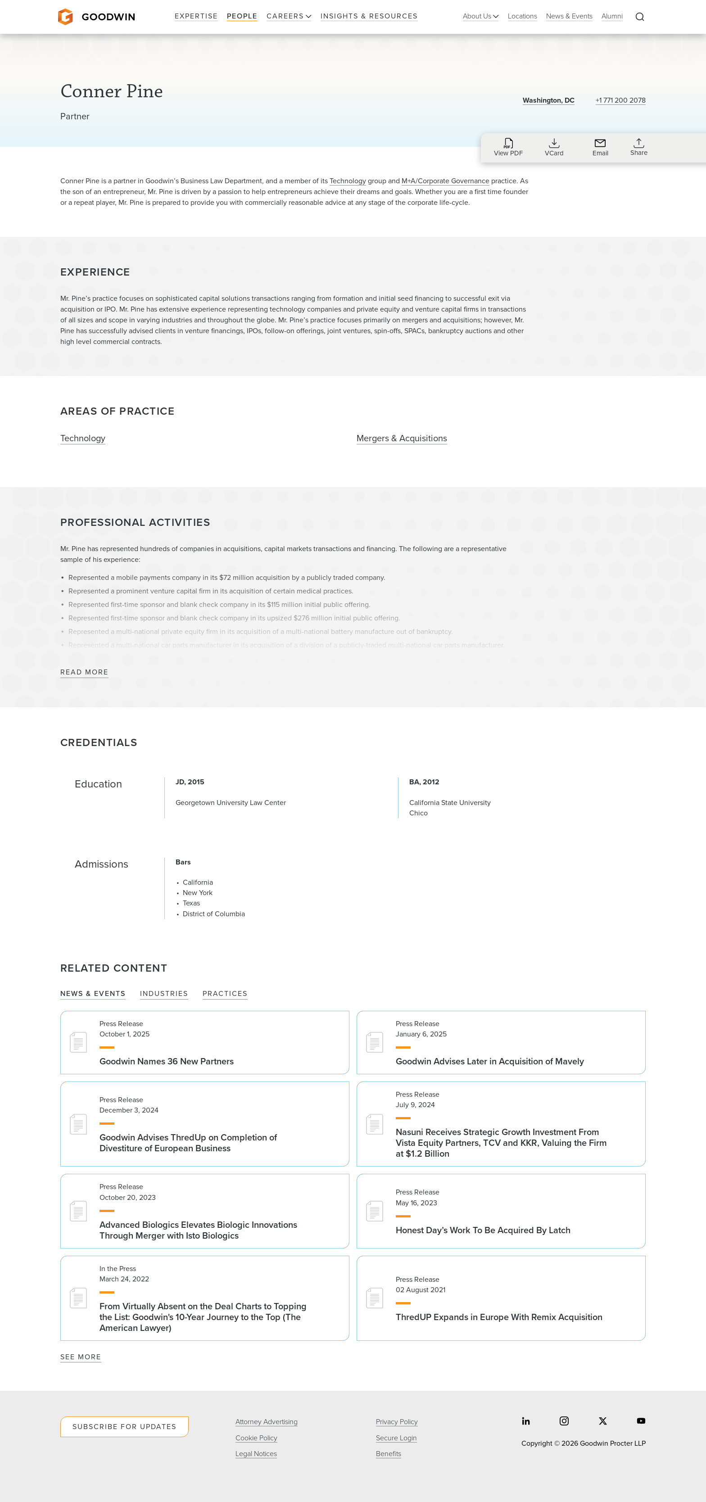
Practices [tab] (225, 994)
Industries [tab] (164, 994)
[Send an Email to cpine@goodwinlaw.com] (600, 147)
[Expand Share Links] (638, 147)
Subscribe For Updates (124, 1426)
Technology (348, 181)
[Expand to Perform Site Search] (640, 17)
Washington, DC (549, 100)
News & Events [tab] (93, 994)
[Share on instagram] (564, 1422)
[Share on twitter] (602, 1422)
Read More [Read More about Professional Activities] (84, 672)
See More (80, 1357)
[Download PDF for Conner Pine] (508, 147)
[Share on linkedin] (525, 1422)
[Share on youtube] (641, 1422)
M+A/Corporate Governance (445, 181)
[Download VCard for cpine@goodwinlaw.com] (554, 147)
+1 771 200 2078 (621, 100)
